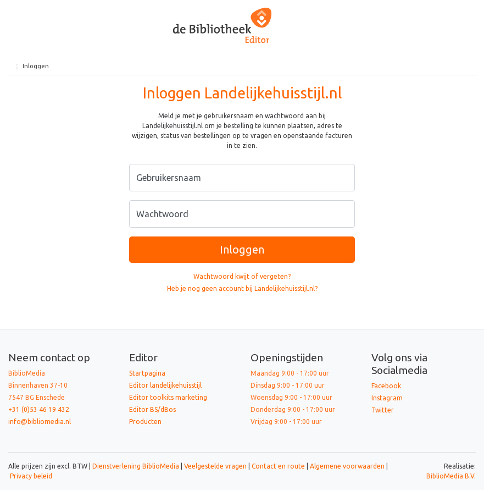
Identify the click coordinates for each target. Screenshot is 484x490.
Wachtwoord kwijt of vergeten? (242, 276)
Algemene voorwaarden (347, 466)
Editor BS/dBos (152, 409)
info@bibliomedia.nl (39, 421)
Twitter (382, 410)
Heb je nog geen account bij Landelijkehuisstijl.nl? (242, 288)
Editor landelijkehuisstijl (165, 385)
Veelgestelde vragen (215, 466)
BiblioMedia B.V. (451, 476)
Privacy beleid (31, 476)
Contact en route (278, 466)
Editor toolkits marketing (168, 397)
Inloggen (242, 249)
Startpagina (147, 373)
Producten (145, 421)
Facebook (386, 385)
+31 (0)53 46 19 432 (38, 409)
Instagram (387, 397)
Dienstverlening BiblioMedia (136, 466)
